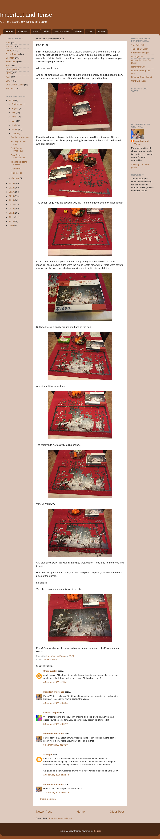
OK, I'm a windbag (20, 137)
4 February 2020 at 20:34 (55, 703)
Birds (46, 31)
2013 (11, 209)
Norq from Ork (138, 67)
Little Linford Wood (15, 85)
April (14, 125)
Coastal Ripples (51, 712)
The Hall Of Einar (139, 49)
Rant (35, 31)
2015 (11, 200)
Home (9, 31)
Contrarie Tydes (138, 81)
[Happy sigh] (17, 173)
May (14, 121)
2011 (11, 217)
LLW (90, 31)
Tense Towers (62, 31)
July (14, 112)
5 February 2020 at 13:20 (55, 745)
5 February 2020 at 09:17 (55, 724)
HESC (9, 73)
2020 (11, 100)
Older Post (117, 811)
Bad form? (16, 169)
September (17, 104)
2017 (11, 192)
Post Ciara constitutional (18, 156)
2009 (11, 225)
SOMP (101, 31)
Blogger (97, 831)
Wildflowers (11, 61)
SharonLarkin (50, 671)
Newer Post (44, 811)
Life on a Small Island (141, 77)
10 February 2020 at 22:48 (56, 775)
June (14, 117)
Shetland (10, 88)
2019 (11, 183)
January (16, 178)
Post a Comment (48, 799)
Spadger (47, 754)
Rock (8, 77)
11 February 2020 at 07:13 (56, 792)
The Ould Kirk (137, 45)
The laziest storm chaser (19, 163)
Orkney (9, 50)
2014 (11, 204)
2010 (11, 221)
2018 (11, 188)
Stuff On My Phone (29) (17, 149)
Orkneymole (137, 56)
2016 (11, 196)
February (16, 133)
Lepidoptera (11, 69)
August (15, 108)
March (15, 129)
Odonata (23, 31)
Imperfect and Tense (26, 15)
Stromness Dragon (140, 53)
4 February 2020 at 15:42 (55, 682)
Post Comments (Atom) (60, 818)
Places (78, 31)
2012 (11, 213)
